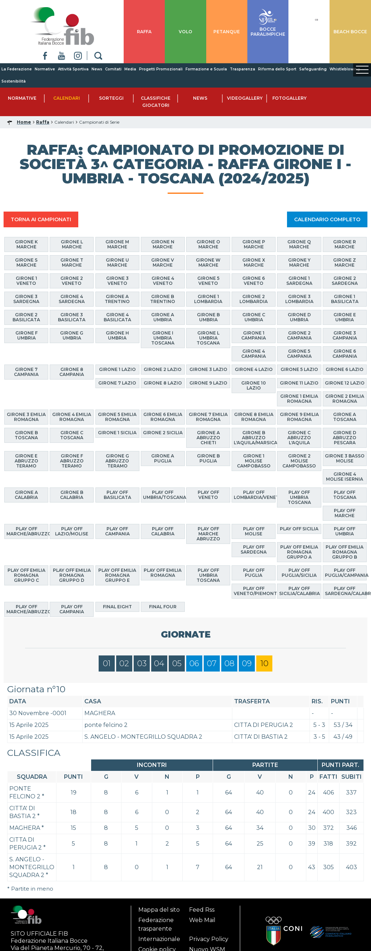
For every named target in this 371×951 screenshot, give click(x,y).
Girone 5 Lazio (299, 369)
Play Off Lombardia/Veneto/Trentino (255, 495)
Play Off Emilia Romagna (163, 573)
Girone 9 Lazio (208, 383)
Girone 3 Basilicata (71, 317)
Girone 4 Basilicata (117, 317)
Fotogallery (289, 98)
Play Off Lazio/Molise (71, 531)
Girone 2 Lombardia (253, 299)
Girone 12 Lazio (345, 383)
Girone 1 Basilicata (344, 299)
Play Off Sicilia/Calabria (299, 591)
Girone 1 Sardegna (299, 281)
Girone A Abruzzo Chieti (208, 437)
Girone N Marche (162, 244)
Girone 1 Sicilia (117, 432)
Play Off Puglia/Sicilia (299, 573)
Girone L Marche (72, 244)
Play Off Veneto (208, 495)
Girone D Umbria (299, 317)
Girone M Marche (117, 244)
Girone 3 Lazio (208, 369)
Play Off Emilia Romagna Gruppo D (72, 575)
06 (194, 663)
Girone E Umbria (344, 317)
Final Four (163, 606)
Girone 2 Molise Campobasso (299, 461)
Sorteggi (111, 98)
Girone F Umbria (26, 335)
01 (107, 663)
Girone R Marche (344, 244)
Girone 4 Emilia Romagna (71, 417)
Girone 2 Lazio (163, 369)
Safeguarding (313, 69)
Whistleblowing (345, 69)
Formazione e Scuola (206, 69)
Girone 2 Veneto (71, 281)
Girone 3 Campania (344, 335)
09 (247, 663)
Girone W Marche (208, 262)
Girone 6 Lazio (344, 369)
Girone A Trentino (117, 299)
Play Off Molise (253, 531)
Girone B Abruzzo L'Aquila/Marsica (255, 437)
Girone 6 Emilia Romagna (162, 417)
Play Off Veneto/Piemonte (255, 591)
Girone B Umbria (208, 317)
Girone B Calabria (71, 495)
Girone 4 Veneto (163, 281)
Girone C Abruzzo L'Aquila (299, 437)
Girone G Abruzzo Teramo (117, 461)
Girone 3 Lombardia (299, 299)
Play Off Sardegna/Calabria (346, 591)
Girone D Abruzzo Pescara (344, 437)
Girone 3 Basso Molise (345, 458)
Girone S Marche (26, 262)
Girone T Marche (71, 262)
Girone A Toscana (344, 417)
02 (124, 663)
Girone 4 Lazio (254, 369)
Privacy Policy (208, 939)
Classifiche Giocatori (155, 101)
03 (142, 663)
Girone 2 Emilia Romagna (344, 398)
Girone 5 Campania (299, 353)
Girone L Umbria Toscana (208, 338)
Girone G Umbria (71, 335)
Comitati (113, 69)
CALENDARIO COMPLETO (327, 219)
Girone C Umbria (253, 317)
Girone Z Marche (344, 262)
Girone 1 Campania (253, 335)
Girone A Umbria (162, 317)
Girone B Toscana (26, 435)
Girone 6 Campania (344, 353)
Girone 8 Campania (71, 372)
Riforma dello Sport (277, 69)
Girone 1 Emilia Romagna (299, 398)
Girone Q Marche (299, 244)
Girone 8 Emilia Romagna (253, 417)
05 (177, 663)
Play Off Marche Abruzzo (208, 533)
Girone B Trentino (162, 299)
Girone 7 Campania (26, 372)
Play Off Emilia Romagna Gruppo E (117, 575)
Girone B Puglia (208, 458)
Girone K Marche (26, 244)
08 (229, 663)
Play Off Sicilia (299, 528)
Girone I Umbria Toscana (162, 338)
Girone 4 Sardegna (72, 299)
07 (212, 663)
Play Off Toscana (344, 495)
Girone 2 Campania (299, 335)
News (96, 69)
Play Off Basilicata (117, 495)
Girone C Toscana (71, 435)
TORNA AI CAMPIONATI (41, 219)
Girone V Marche (162, 262)
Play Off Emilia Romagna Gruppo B (344, 552)
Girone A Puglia (162, 458)
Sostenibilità (13, 81)
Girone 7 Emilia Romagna (208, 417)
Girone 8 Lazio (163, 383)
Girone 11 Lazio (299, 383)
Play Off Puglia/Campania (346, 573)
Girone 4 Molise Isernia (344, 476)
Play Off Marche (344, 513)
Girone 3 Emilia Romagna (26, 417)
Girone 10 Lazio (253, 385)
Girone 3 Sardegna (26, 299)
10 (264, 663)
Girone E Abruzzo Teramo (26, 461)
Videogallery (245, 98)
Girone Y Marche (299, 262)
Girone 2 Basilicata (26, 317)
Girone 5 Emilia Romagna (117, 417)
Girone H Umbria (117, 335)
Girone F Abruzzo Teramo (72, 461)
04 (159, 663)
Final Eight (117, 606)
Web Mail (202, 920)
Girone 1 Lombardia (208, 299)
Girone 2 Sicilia (163, 432)
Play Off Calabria (162, 531)
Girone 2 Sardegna (345, 281)
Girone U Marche (117, 262)
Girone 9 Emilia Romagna (299, 417)
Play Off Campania (117, 531)
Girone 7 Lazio (117, 383)
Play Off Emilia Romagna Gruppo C (26, 575)
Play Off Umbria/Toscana (164, 495)
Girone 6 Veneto (253, 281)
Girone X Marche (253, 262)
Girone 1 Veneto (26, 281)
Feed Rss (201, 909)
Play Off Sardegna (254, 549)
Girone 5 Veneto (208, 281)
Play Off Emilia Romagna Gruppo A (299, 552)
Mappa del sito (159, 909)
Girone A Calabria (26, 495)
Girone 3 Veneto (117, 281)
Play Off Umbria (344, 531)
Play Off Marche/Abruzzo (27, 531)
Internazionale (159, 939)
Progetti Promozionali (161, 69)
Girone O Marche (208, 244)
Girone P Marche (253, 244)
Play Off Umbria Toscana (299, 497)
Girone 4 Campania (253, 353)
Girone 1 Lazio (117, 369)
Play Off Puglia (253, 573)
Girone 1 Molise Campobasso (254, 461)
